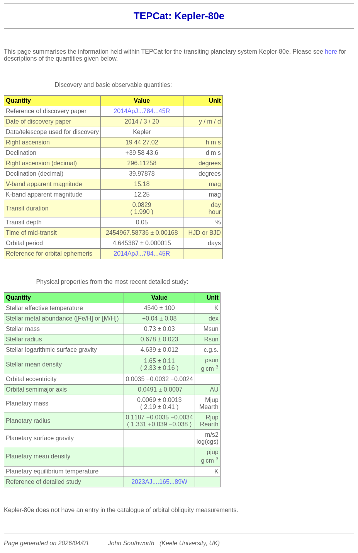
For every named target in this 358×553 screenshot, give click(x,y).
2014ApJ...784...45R (142, 111)
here (331, 51)
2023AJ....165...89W (159, 481)
